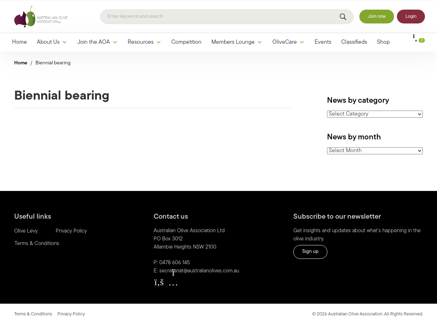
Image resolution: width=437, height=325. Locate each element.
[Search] (227, 16)
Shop (383, 42)
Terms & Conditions (37, 243)
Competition (186, 42)
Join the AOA (97, 42)
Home (19, 42)
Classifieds (354, 42)
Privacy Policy (71, 231)
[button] (159, 282)
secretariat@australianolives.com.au (199, 271)
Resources (144, 42)
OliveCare (288, 42)
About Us (52, 42)
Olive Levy (26, 231)
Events (323, 42)
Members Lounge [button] (236, 42)
